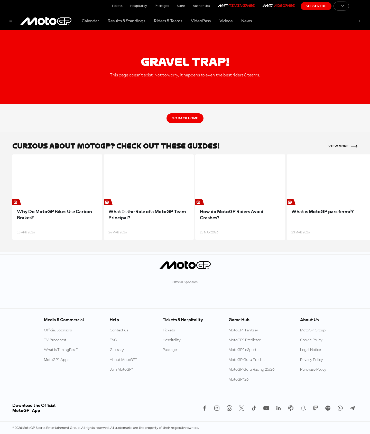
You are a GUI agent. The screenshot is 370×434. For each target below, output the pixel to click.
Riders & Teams (168, 21)
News (246, 21)
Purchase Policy (313, 370)
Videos (226, 21)
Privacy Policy (311, 360)
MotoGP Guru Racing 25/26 (251, 370)
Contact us (119, 330)
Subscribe (316, 6)
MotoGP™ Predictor (245, 340)
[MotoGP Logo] (45, 21)
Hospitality (138, 6)
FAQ (113, 340)
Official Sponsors (58, 330)
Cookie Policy (311, 340)
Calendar (90, 21)
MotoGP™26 (238, 380)
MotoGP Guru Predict (247, 360)
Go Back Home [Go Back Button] (185, 118)
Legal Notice (310, 350)
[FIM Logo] (359, 6)
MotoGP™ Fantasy (243, 330)
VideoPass (201, 21)
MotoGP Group (313, 330)
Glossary (117, 350)
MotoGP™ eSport (242, 350)
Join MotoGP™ (121, 370)
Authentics (201, 6)
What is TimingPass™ (61, 350)
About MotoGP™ (123, 360)
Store (181, 6)
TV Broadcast (55, 340)
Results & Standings (126, 21)
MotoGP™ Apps (56, 360)
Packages (162, 6)
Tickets (117, 6)
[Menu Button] (10, 21)
